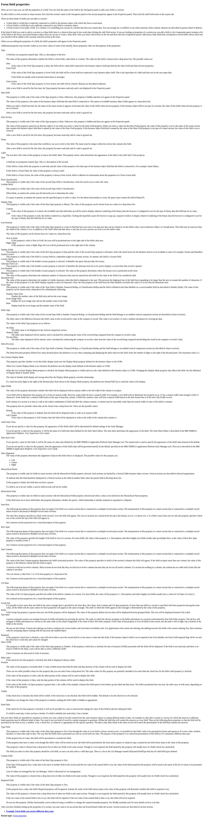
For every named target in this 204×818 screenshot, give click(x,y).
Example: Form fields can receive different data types (30, 811)
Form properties (20, 816)
